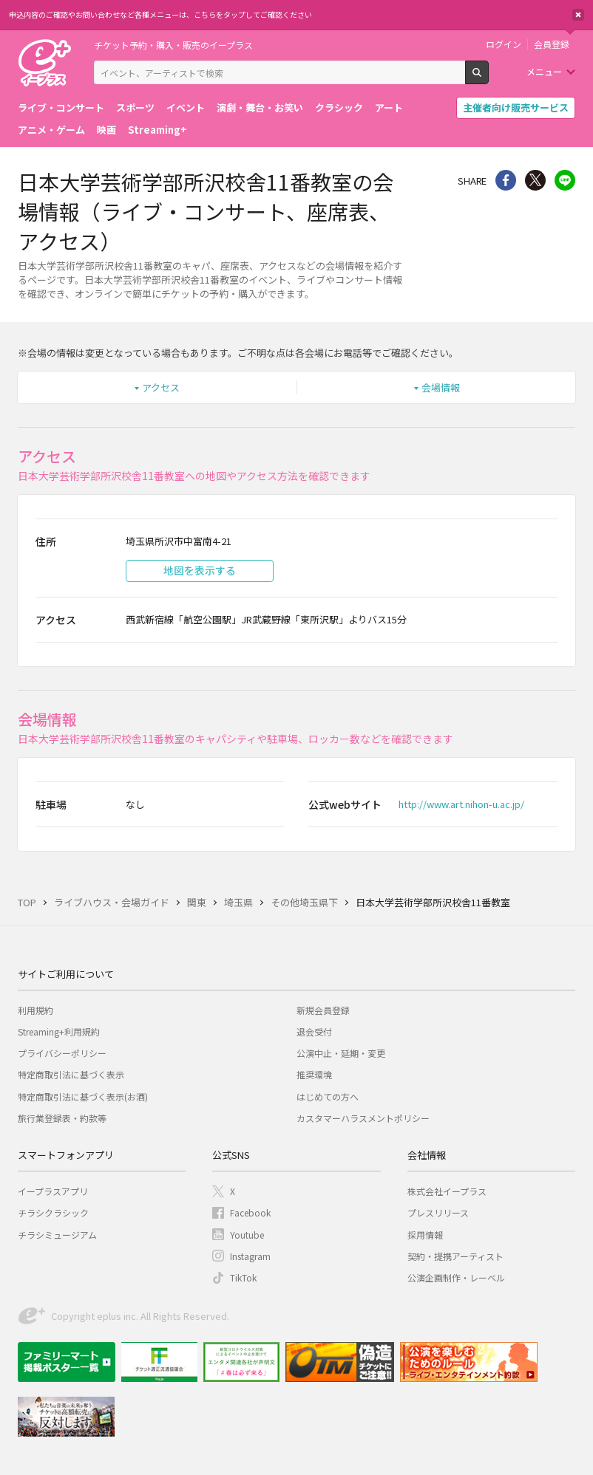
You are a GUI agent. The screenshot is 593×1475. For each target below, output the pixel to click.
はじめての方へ (327, 1096)
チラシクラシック (53, 1212)
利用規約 (35, 1010)
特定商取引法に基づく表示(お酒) (83, 1096)
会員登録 (551, 44)
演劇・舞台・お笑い (260, 107)
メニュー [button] (544, 71)
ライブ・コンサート (61, 107)
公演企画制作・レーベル (456, 1277)
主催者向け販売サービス (516, 107)
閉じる (578, 15)
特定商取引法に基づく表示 (71, 1074)
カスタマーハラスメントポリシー (363, 1118)
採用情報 (425, 1234)
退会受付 (314, 1031)
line (565, 180)
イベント (185, 107)
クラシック (339, 107)
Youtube (247, 1234)
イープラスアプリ (53, 1191)
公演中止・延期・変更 (340, 1053)
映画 (106, 130)
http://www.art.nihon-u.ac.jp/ (461, 804)
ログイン (503, 44)
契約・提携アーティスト (455, 1256)
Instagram (250, 1256)
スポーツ (135, 107)
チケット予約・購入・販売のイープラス (173, 44)
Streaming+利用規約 (59, 1031)
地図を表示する (199, 570)
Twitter (535, 180)
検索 (488, 78)
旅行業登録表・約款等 (62, 1118)
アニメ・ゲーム (51, 130)
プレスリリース (438, 1212)
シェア (505, 180)
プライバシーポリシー (62, 1053)
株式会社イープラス (447, 1191)
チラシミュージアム (57, 1234)
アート (389, 107)
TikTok (243, 1277)
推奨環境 (314, 1074)
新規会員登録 (323, 1010)
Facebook (250, 1212)
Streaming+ (157, 130)
